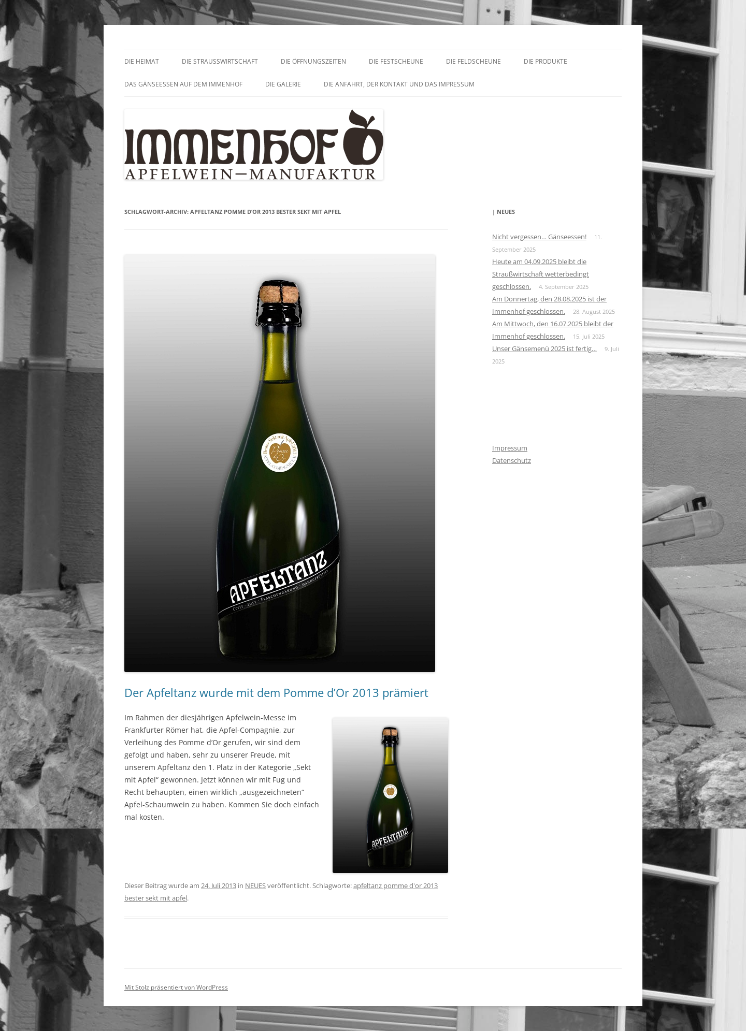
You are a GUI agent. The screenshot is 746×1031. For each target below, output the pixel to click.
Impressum (509, 448)
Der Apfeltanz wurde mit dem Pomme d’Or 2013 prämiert (276, 692)
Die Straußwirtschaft (220, 61)
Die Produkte (545, 61)
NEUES (255, 885)
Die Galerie (283, 84)
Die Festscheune (396, 61)
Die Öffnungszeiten (313, 61)
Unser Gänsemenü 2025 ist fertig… (544, 348)
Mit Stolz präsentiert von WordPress (176, 987)
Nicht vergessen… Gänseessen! (539, 236)
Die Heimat (141, 61)
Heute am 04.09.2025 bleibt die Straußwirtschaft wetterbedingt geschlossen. (540, 274)
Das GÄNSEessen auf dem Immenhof (183, 84)
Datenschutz (511, 460)
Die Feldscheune (473, 61)
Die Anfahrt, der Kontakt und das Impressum (399, 84)
